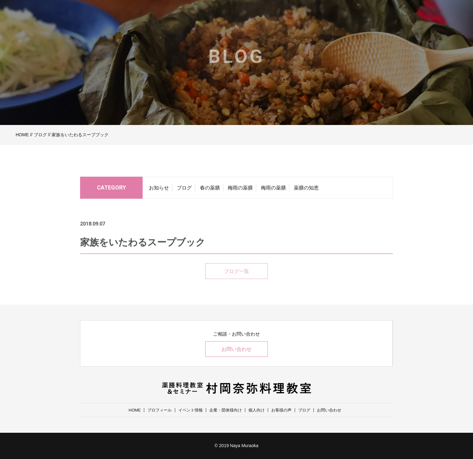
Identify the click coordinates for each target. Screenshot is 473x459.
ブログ (40, 134)
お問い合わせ (236, 349)
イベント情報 (190, 410)
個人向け (256, 410)
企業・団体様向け (225, 410)
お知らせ (159, 189)
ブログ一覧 (236, 279)
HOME (22, 134)
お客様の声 (281, 410)
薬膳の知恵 (306, 189)
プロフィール (159, 410)
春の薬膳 (210, 189)
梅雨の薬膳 (240, 189)
